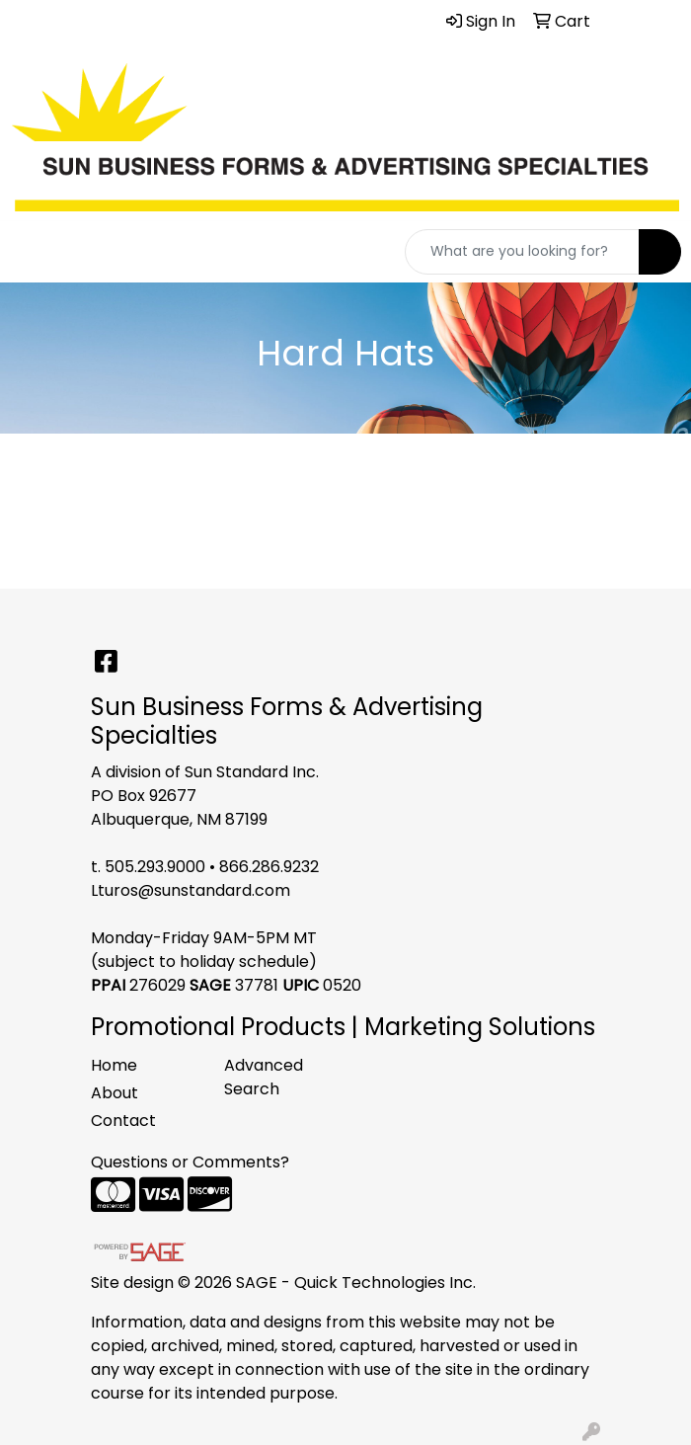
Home (114, 1065)
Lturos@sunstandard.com (190, 890)
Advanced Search (263, 1077)
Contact (123, 1120)
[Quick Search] (522, 252)
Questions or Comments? (190, 1162)
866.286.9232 (269, 866)
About (114, 1093)
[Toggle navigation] (30, 252)
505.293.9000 (155, 866)
